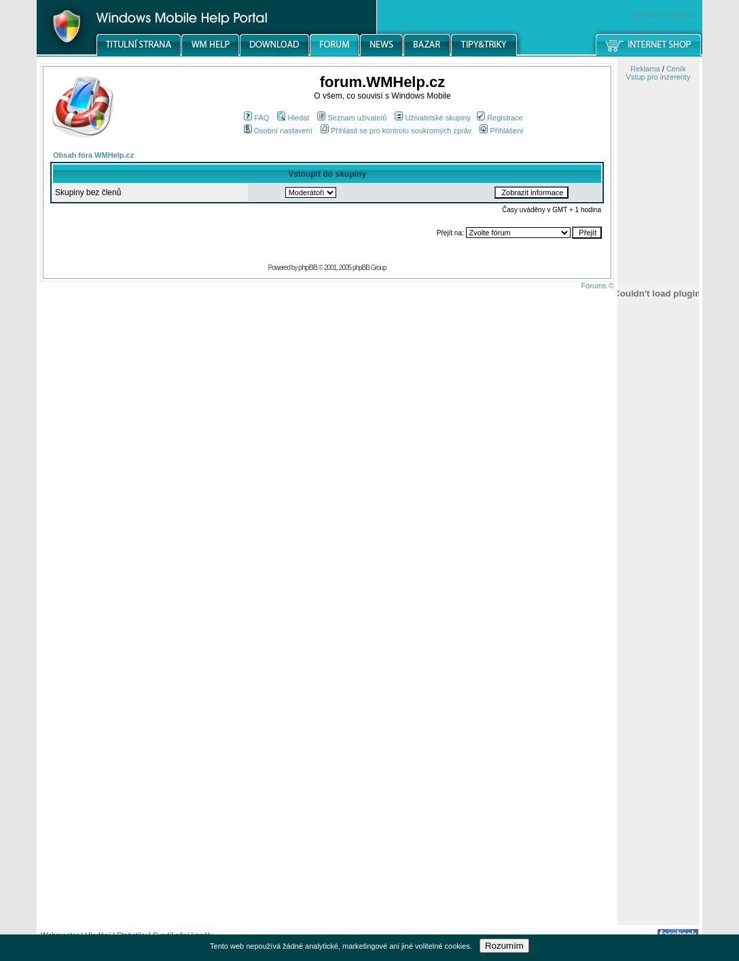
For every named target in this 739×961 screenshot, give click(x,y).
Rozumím (504, 946)
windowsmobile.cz (662, 14)
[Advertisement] (658, 709)
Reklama (645, 69)
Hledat (293, 118)
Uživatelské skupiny (433, 118)
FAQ (256, 118)
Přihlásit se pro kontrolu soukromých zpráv (396, 131)
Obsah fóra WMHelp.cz (93, 155)
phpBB (307, 267)
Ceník (676, 69)
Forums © (597, 286)
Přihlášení (501, 131)
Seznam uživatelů (351, 118)
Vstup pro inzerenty (658, 77)
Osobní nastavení (278, 131)
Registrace (500, 118)
